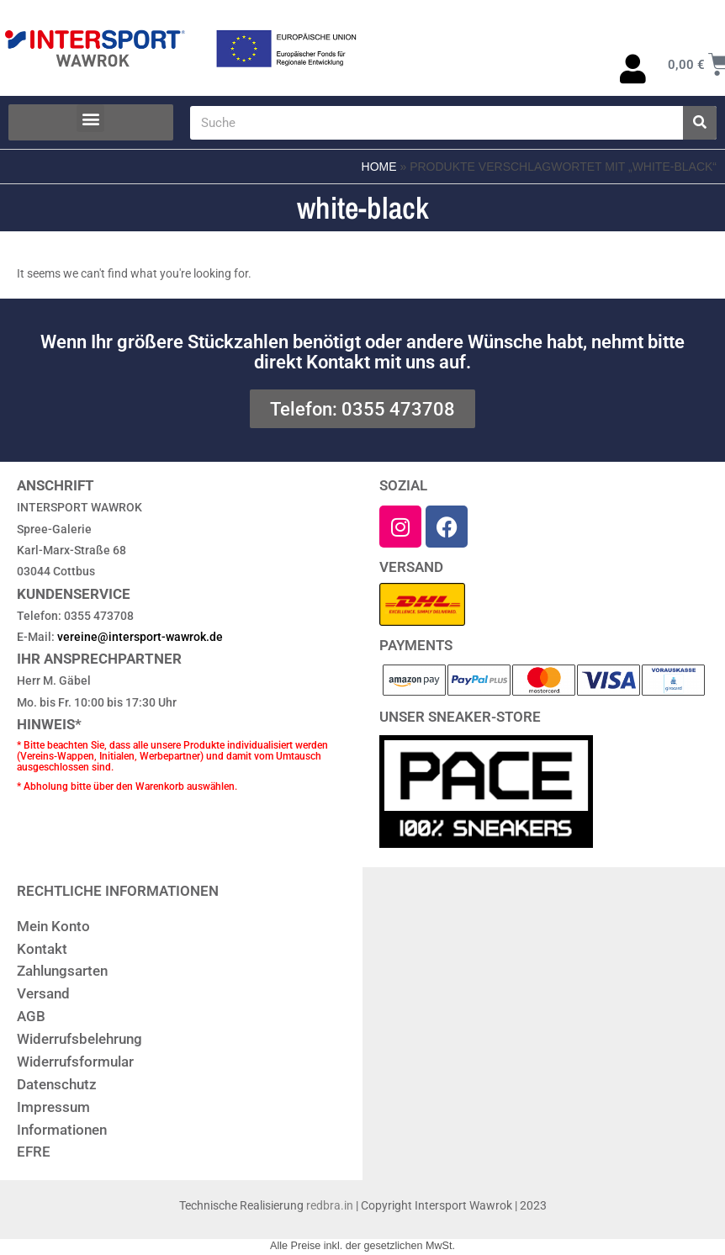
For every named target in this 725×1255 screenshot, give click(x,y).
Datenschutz (57, 1084)
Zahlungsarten (62, 970)
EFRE (33, 1151)
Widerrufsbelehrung (79, 1038)
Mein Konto (53, 926)
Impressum (53, 1107)
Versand (43, 993)
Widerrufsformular (75, 1061)
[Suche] (700, 123)
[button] (90, 118)
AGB (31, 1016)
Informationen (62, 1129)
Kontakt (42, 948)
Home (379, 166)
